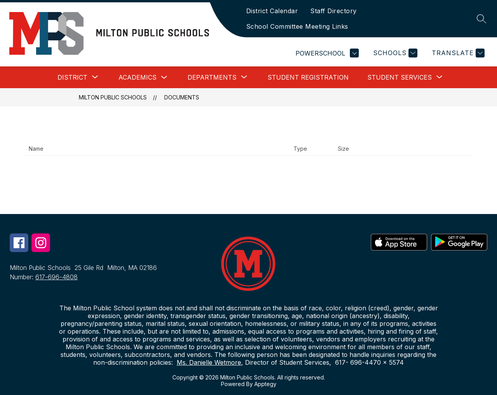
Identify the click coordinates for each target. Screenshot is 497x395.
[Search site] (481, 18)
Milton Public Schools (113, 97)
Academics (137, 77)
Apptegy (265, 384)
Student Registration (308, 77)
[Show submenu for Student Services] (399, 77)
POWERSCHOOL (327, 53)
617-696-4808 (56, 277)
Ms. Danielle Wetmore (209, 362)
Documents (181, 97)
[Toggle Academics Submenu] (164, 77)
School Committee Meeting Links (297, 26)
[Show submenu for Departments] (212, 77)
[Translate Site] (457, 53)
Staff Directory (333, 11)
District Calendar (272, 11)
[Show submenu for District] (72, 77)
